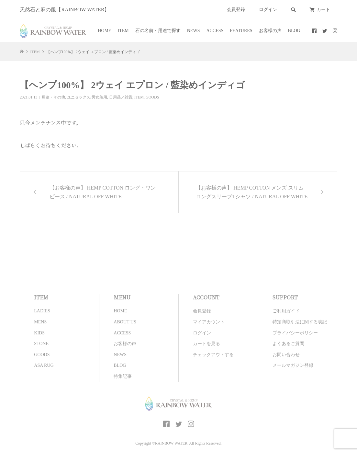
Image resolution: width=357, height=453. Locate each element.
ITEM (123, 30)
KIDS (39, 333)
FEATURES (241, 30)
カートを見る (206, 343)
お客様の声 (270, 30)
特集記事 (123, 376)
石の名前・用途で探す (158, 30)
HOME (104, 30)
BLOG (294, 30)
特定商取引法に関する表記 (300, 321)
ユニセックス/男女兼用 (87, 97)
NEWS (193, 30)
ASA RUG (43, 365)
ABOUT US (125, 321)
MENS (40, 321)
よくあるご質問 (288, 343)
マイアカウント (209, 321)
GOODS (152, 97)
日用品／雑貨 (120, 97)
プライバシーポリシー (295, 333)
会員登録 (236, 9)
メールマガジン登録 (293, 365)
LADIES (42, 310)
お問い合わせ (286, 354)
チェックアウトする (213, 354)
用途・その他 (53, 97)
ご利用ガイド (286, 310)
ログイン (268, 9)
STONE (41, 343)
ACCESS (214, 30)
